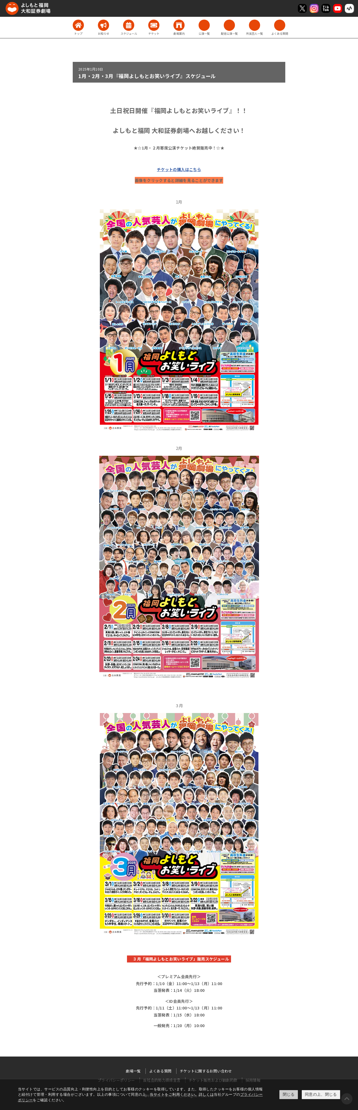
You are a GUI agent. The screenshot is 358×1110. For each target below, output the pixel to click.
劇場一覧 (133, 1071)
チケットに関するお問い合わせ (206, 1071)
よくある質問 (160, 1071)
